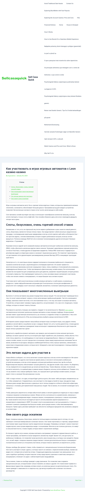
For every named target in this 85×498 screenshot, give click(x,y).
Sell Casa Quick (33, 78)
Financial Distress (50, 25)
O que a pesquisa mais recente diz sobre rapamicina (60, 60)
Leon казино (69, 310)
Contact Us (69, 3)
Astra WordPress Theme (57, 490)
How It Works (48, 32)
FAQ (77, 18)
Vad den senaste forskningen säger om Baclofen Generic (62, 132)
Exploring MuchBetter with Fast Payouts (57, 10)
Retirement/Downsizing (51, 125)
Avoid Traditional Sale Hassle (53, 3)
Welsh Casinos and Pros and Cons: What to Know (60, 146)
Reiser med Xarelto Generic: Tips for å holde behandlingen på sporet (62, 114)
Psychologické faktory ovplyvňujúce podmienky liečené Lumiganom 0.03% (61, 85)
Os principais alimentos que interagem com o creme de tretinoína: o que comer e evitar (61, 71)
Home (60, 25)
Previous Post (7, 480)
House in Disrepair (71, 25)
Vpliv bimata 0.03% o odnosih (53, 139)
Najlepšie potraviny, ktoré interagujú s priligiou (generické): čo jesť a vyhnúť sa (62, 49)
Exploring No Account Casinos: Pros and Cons (59, 18)
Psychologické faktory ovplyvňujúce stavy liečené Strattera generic (62, 99)
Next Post (79, 480)
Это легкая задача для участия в (22, 196)
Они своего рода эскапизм (20, 198)
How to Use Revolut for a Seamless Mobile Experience (61, 39)
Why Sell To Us (49, 153)
